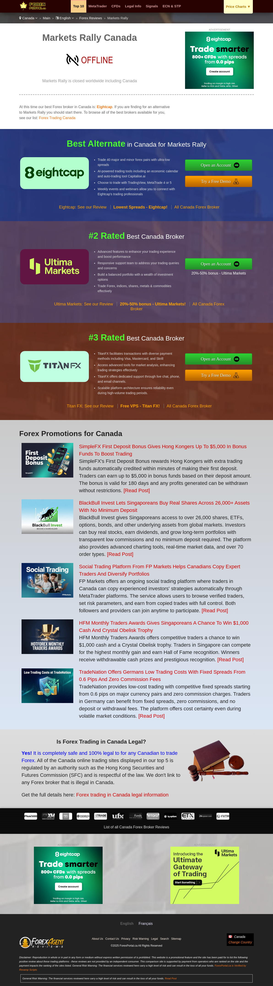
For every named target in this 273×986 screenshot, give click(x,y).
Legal (154, 938)
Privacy (125, 938)
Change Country (240, 942)
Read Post (171, 978)
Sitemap (176, 938)
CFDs (116, 6)
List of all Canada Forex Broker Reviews (136, 827)
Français (146, 924)
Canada (28, 18)
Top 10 (78, 6)
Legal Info (133, 6)
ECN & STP (172, 6)
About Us (97, 938)
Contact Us (112, 938)
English (65, 18)
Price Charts (238, 6)
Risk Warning (141, 938)
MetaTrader (98, 6)
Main (46, 18)
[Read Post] (136, 490)
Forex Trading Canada (57, 118)
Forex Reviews (90, 18)
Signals (152, 6)
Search (164, 938)
